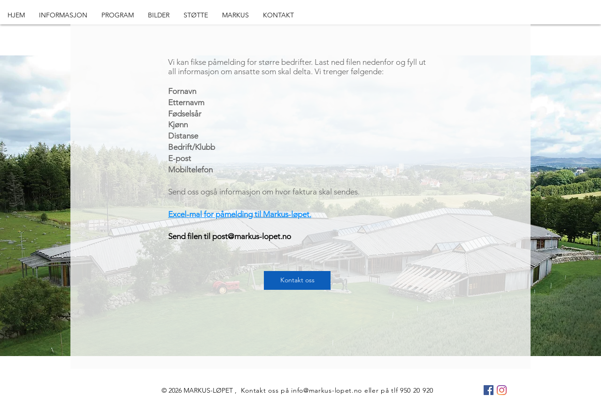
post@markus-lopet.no (251, 236)
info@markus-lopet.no (326, 390)
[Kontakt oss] (297, 280)
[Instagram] (502, 390)
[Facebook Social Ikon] (488, 390)
